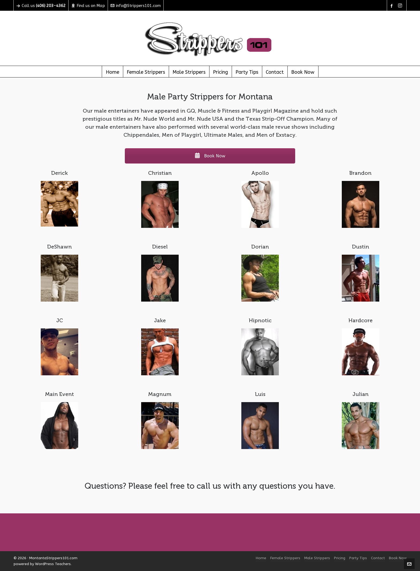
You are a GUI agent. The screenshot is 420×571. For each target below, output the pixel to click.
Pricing (339, 558)
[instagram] (401, 6)
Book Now (210, 155)
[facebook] (392, 6)
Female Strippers (285, 558)
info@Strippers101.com (136, 5)
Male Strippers (317, 558)
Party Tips (358, 558)
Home (261, 558)
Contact (378, 558)
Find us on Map (88, 5)
